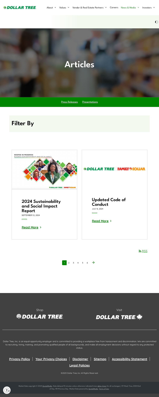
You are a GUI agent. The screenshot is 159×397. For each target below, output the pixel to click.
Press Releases (69, 105)
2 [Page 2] (69, 267)
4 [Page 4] (78, 267)
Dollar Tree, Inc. (73, 376)
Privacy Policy (19, 362)
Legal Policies (79, 369)
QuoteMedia (47, 389)
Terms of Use (104, 392)
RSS (142, 254)
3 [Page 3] (74, 267)
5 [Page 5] (83, 267)
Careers (114, 8)
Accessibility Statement (129, 362)
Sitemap (100, 362)
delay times (102, 389)
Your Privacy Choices (51, 362)
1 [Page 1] (65, 267)
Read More (30, 231)
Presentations (90, 105)
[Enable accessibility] (7, 390)
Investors (147, 8)
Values (62, 8)
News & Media (128, 8)
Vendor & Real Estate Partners (88, 8)
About (50, 8)
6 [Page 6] (88, 267)
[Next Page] (93, 266)
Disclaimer (80, 362)
